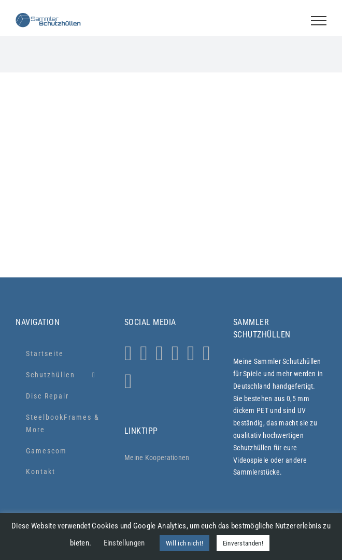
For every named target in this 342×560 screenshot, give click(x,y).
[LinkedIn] (206, 353)
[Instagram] (128, 353)
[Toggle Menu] (318, 20)
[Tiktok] (175, 353)
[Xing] (128, 381)
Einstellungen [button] (124, 543)
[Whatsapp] (144, 353)
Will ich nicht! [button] (185, 543)
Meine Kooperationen (157, 457)
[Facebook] (159, 353)
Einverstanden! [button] (243, 543)
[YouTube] (191, 353)
